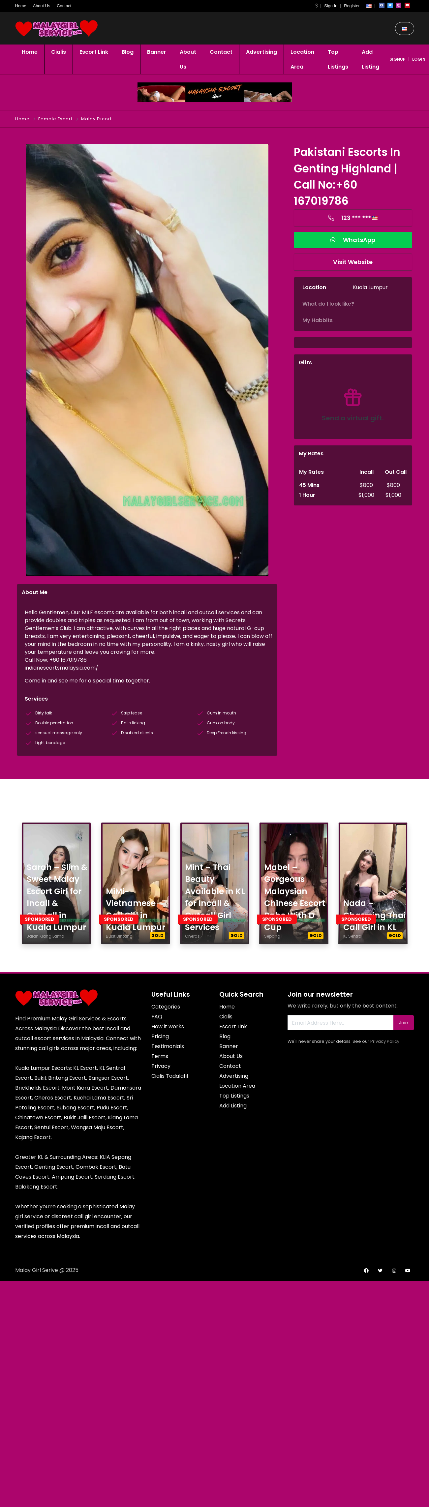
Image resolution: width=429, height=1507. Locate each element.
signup (397, 59)
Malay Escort (96, 119)
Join (403, 1022)
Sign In (330, 5)
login (418, 59)
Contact (64, 5)
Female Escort (55, 119)
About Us (41, 5)
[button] (317, 5)
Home (20, 5)
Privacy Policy (384, 1041)
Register (352, 5)
